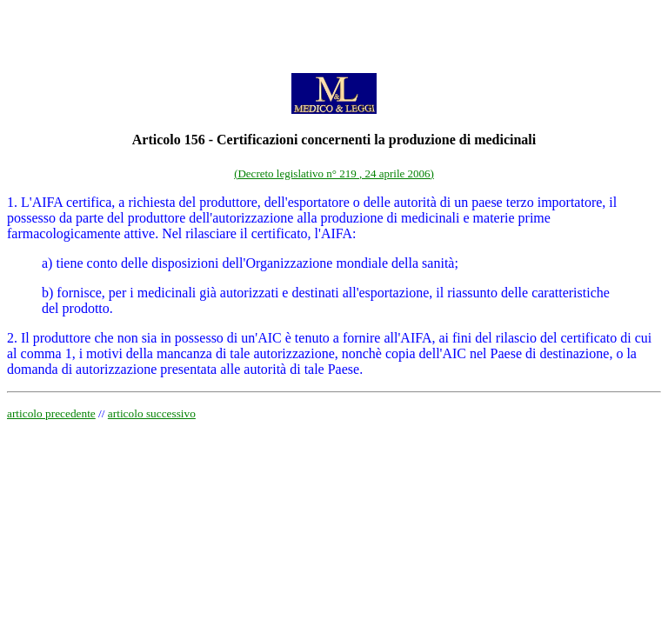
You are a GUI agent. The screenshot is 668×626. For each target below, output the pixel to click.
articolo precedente (51, 413)
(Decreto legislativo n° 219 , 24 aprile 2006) (334, 173)
